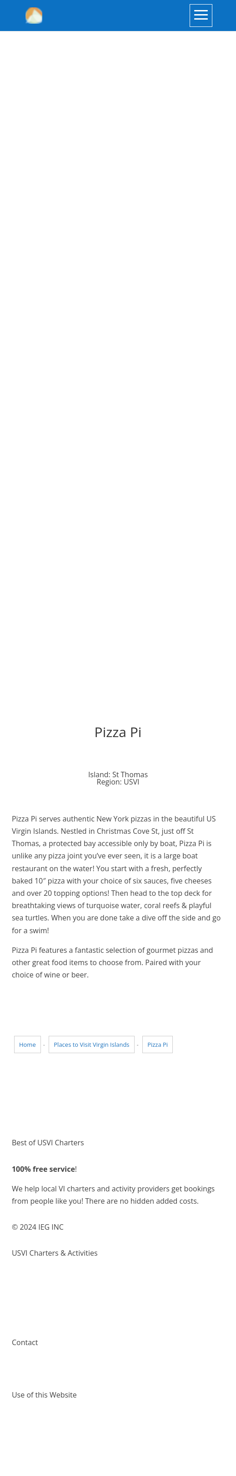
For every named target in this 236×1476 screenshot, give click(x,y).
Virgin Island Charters (48, 1279)
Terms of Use (34, 1421)
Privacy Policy (34, 1433)
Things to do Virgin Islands (56, 1292)
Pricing (23, 1316)
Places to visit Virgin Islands (58, 1304)
